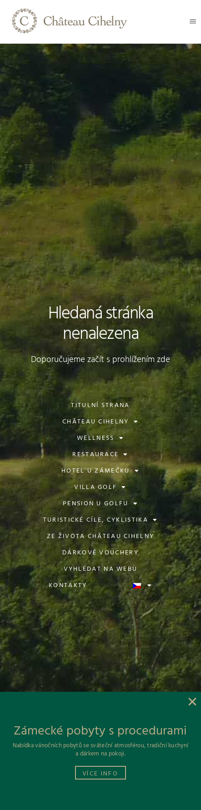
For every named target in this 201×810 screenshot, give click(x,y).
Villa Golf (100, 487)
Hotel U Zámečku (100, 471)
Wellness (100, 438)
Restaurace (100, 455)
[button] (193, 21)
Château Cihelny (100, 422)
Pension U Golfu (100, 504)
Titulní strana (100, 405)
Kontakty (68, 585)
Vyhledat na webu (101, 569)
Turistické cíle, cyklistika (100, 520)
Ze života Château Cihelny (101, 536)
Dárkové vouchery (100, 553)
